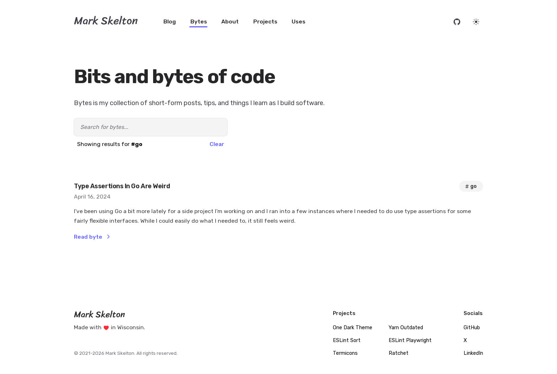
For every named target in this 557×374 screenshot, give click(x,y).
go (471, 186)
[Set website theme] (476, 22)
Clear (217, 144)
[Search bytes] (150, 127)
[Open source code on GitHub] (457, 22)
